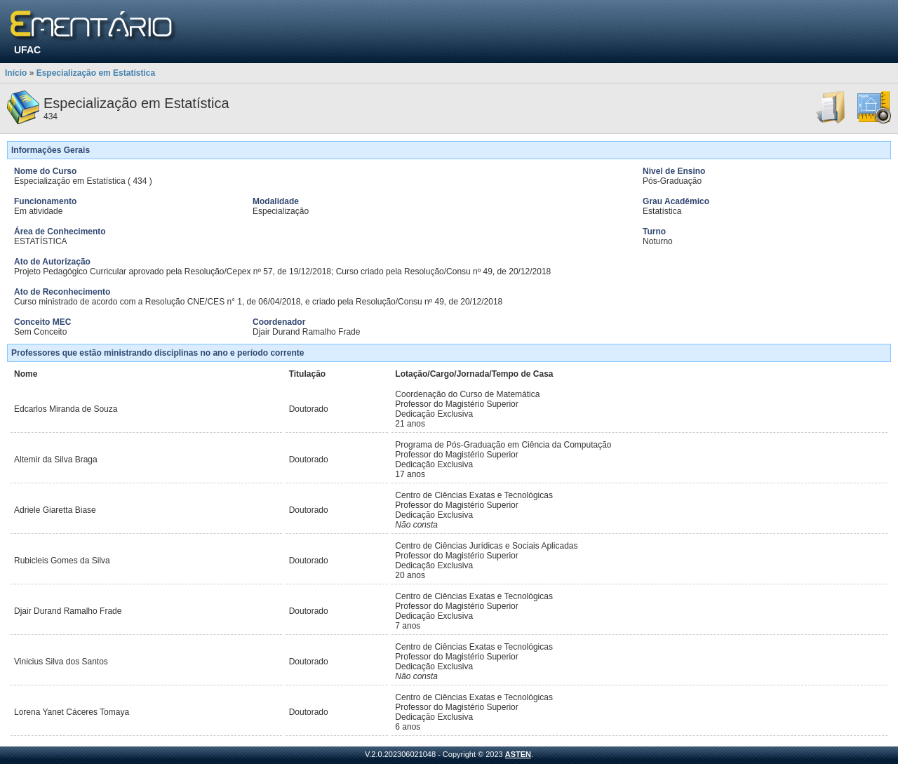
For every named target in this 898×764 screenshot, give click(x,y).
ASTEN (518, 754)
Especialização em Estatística (95, 73)
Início (16, 73)
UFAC (27, 49)
